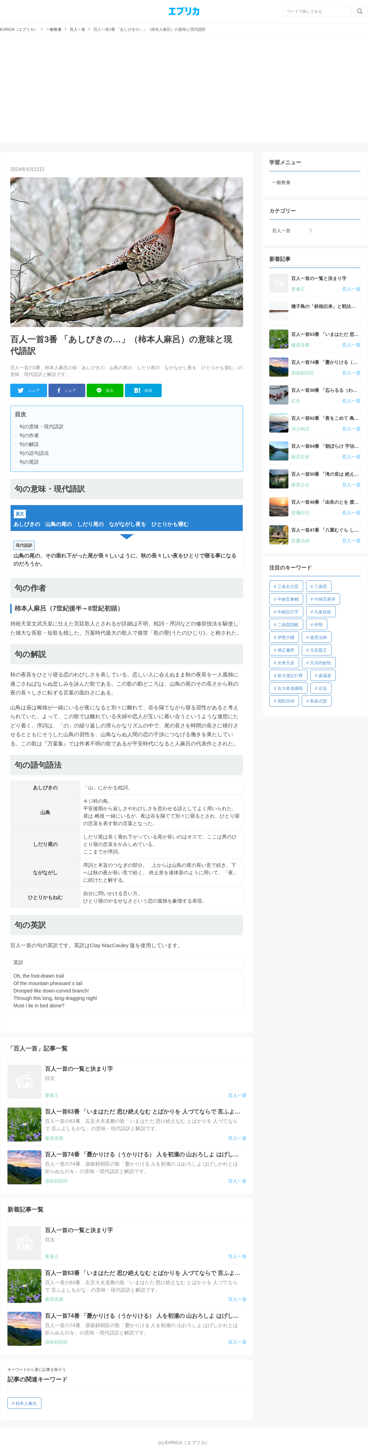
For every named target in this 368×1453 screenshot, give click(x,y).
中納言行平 (288, 612)
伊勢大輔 (285, 637)
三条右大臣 (288, 586)
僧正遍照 (285, 650)
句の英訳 (29, 462)
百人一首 (281, 230)
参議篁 (324, 675)
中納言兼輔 (288, 599)
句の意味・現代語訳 (41, 426)
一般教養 (281, 182)
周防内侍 (285, 701)
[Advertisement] (184, 89)
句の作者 (29, 435)
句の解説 (29, 444)
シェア (28, 390)
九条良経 (322, 612)
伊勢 (318, 624)
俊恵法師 (318, 637)
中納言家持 (324, 599)
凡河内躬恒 (320, 662)
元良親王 (318, 650)
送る (105, 390)
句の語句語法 (34, 453)
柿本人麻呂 (26, 1403)
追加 (143, 390)
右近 (322, 688)
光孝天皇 (285, 662)
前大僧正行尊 (290, 675)
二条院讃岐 (288, 624)
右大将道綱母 (290, 688)
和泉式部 (318, 701)
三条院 (320, 586)
